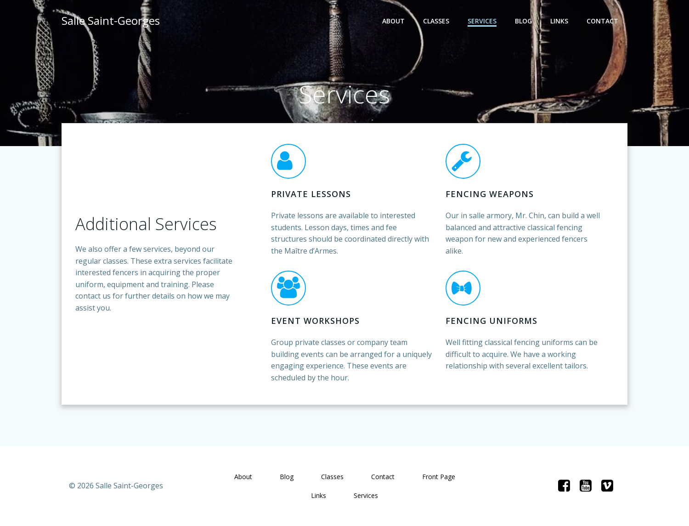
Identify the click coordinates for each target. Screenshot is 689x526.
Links (559, 21)
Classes (436, 21)
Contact (602, 21)
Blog (523, 21)
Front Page (438, 476)
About (393, 21)
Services (482, 21)
